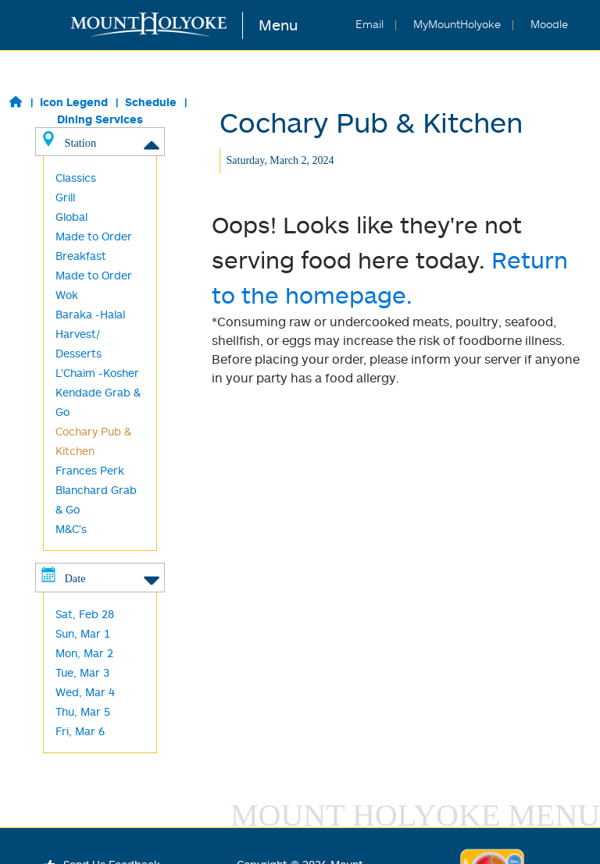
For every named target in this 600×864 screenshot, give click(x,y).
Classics (75, 177)
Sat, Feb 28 (84, 613)
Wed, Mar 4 (85, 692)
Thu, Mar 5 (82, 711)
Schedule (151, 101)
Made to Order (93, 275)
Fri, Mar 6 (80, 731)
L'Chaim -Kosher (97, 372)
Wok (66, 294)
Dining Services (100, 119)
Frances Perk (89, 470)
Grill (65, 197)
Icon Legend (74, 101)
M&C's (71, 528)
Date (100, 577)
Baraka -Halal (90, 314)
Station (100, 142)
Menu (278, 25)
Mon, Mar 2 (84, 653)
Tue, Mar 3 (82, 672)
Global (71, 216)
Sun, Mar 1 (82, 633)
